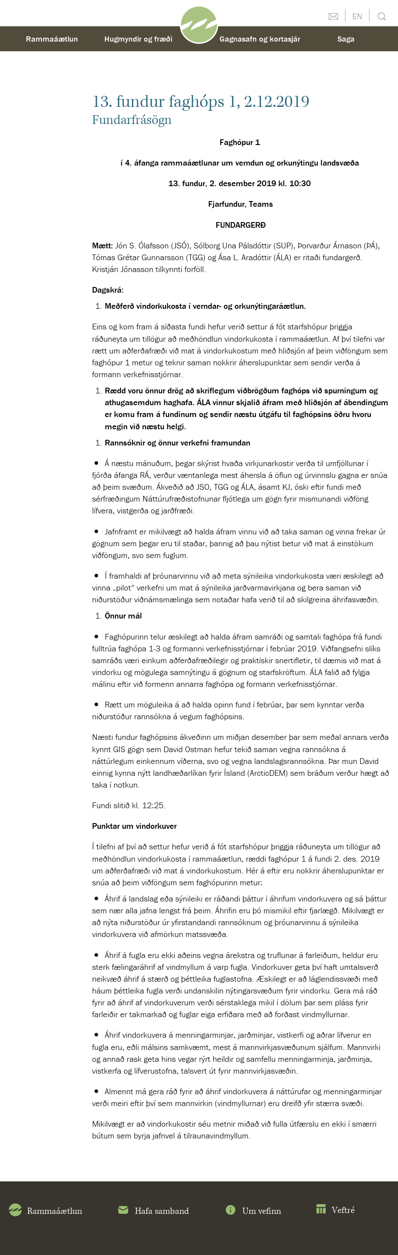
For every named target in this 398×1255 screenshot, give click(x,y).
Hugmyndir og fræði (138, 39)
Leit (380, 15)
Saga (346, 39)
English (357, 15)
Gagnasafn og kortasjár (260, 39)
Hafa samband (153, 1211)
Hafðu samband (333, 15)
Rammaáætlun (52, 39)
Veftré (335, 1210)
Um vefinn (252, 1211)
